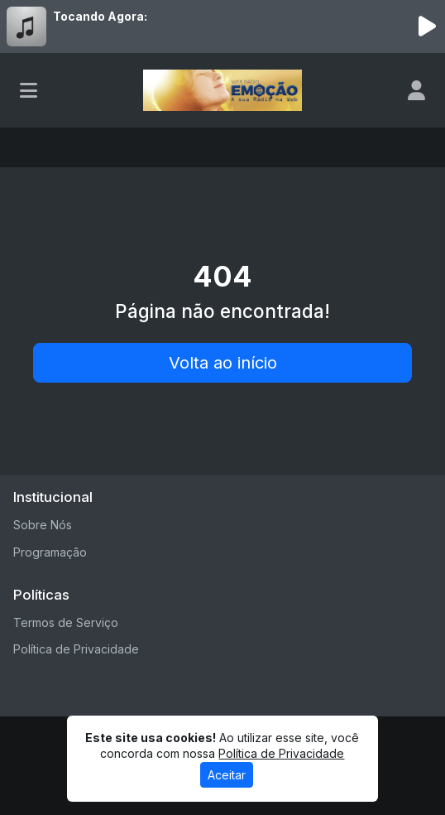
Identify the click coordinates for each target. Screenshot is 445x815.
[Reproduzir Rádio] (426, 26)
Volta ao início (223, 363)
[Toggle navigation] (28, 90)
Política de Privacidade (76, 649)
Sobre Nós (42, 525)
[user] (416, 90)
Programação (50, 552)
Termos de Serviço (65, 622)
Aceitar (227, 775)
